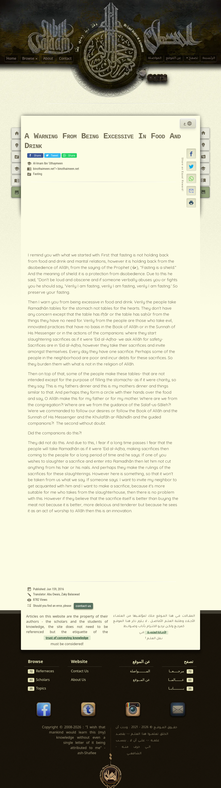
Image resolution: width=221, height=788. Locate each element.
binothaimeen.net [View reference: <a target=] (43, 169)
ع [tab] (188, 123)
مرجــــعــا (181, 671)
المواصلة (154, 58)
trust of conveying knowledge (67, 638)
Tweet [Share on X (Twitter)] (52, 155)
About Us (78, 679)
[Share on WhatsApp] (191, 178)
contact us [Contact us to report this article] (83, 606)
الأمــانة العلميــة (156, 632)
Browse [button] (28, 58)
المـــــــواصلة (140, 671)
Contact (65, 58)
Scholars (39, 679)
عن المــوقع (141, 679)
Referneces (41, 671)
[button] (191, 153)
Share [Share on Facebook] (34, 155)
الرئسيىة (208, 58)
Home (11, 58)
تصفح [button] (193, 58)
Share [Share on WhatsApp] (68, 155)
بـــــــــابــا (180, 688)
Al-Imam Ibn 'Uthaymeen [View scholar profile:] (48, 163)
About (48, 58)
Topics (37, 688)
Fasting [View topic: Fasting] (37, 174)
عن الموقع (173, 58)
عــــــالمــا (180, 679)
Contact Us (79, 671)
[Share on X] (191, 166)
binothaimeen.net (68, 169)
